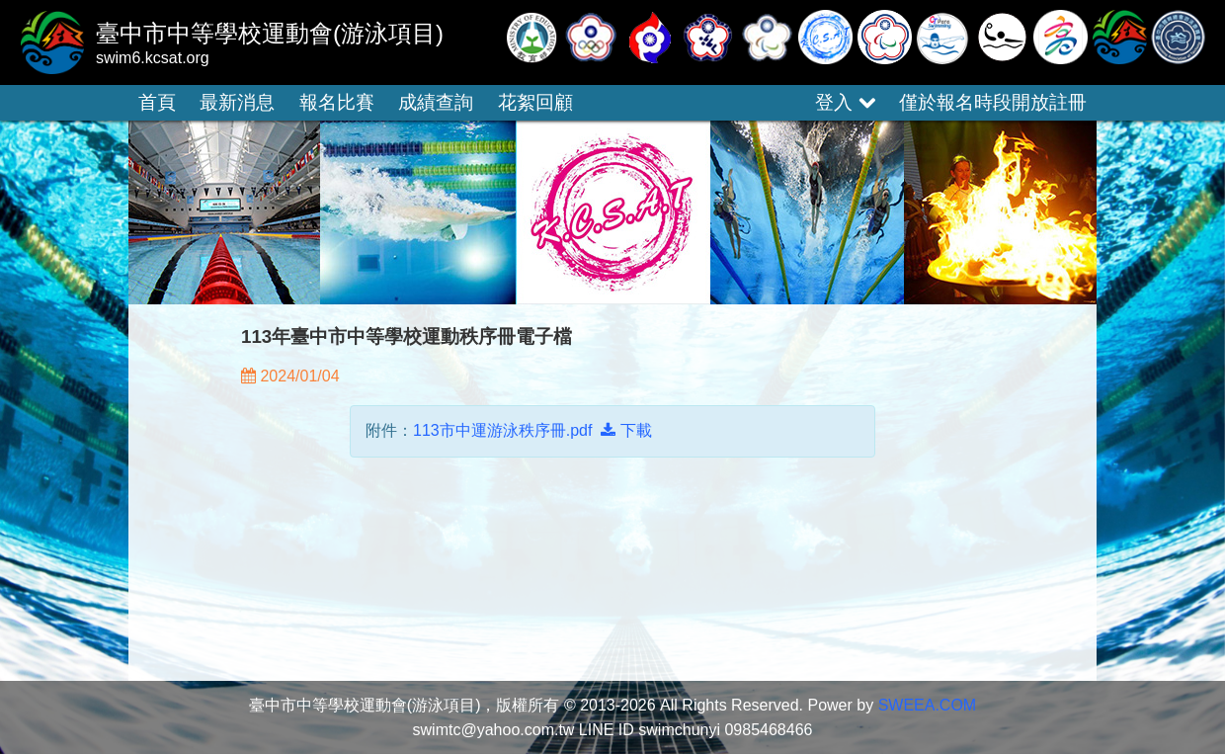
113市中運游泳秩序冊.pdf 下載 (532, 430)
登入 (844, 102)
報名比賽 (336, 102)
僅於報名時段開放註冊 (993, 102)
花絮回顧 (535, 102)
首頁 (157, 102)
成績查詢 (435, 102)
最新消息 (237, 102)
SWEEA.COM (927, 705)
